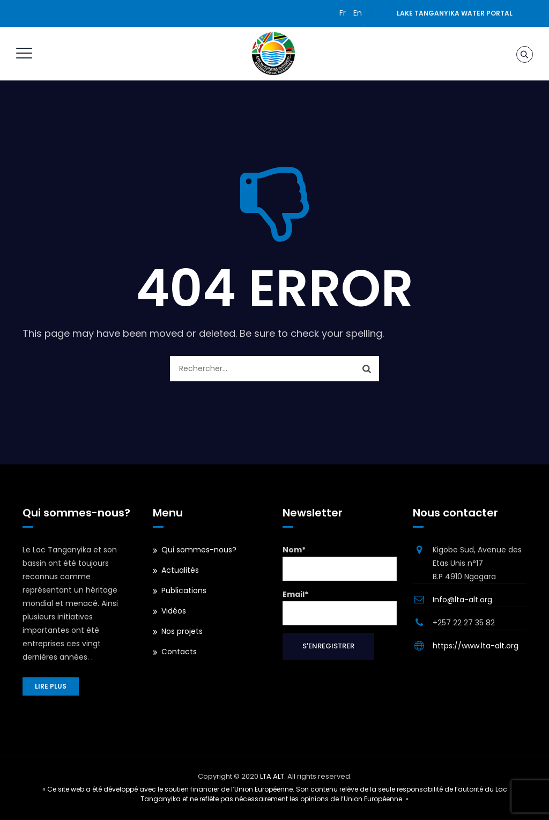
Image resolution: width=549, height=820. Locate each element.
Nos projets (182, 631)
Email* (340, 607)
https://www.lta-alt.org (475, 645)
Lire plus (50, 686)
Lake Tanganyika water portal (455, 13)
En (357, 13)
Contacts (179, 651)
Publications (183, 590)
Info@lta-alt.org (462, 599)
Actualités (180, 570)
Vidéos (173, 610)
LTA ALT (272, 776)
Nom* (340, 562)
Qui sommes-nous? (198, 549)
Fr (342, 13)
